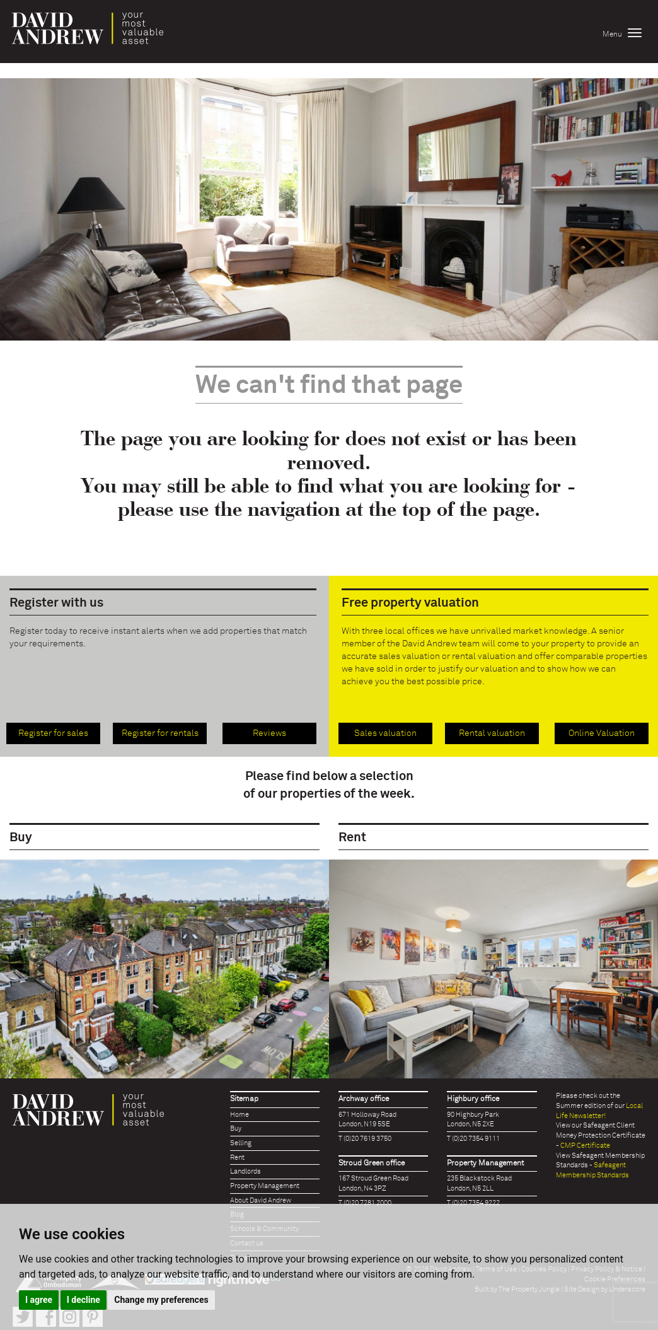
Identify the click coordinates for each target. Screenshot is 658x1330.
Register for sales (53, 733)
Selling (240, 1143)
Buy (235, 1128)
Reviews (269, 733)
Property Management (264, 1185)
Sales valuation (385, 733)
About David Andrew (260, 1200)
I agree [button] (38, 1300)
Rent (237, 1157)
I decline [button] (83, 1300)
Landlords (245, 1171)
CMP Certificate (585, 1145)
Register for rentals (160, 733)
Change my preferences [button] (161, 1300)
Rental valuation (492, 733)
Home (239, 1114)
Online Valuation (602, 733)
